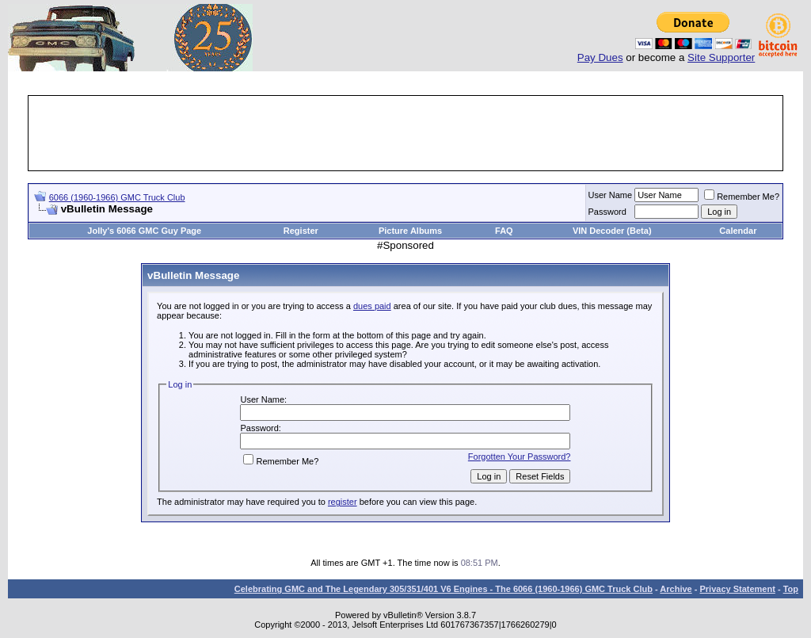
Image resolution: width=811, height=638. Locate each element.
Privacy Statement (737, 589)
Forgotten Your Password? (519, 456)
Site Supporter (721, 57)
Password (607, 211)
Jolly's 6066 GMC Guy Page (144, 230)
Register (301, 230)
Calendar (737, 230)
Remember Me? (741, 196)
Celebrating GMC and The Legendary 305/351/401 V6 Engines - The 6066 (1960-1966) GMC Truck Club (443, 589)
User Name (610, 195)
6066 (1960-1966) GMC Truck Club (117, 197)
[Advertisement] (405, 133)
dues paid (372, 306)
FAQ (504, 230)
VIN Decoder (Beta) (612, 230)
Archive (675, 589)
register (342, 501)
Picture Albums (410, 230)
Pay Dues (600, 57)
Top (790, 589)
